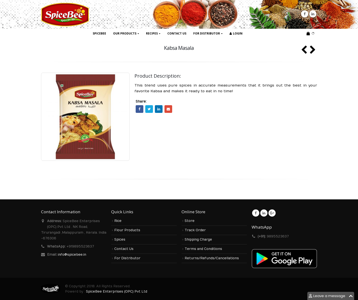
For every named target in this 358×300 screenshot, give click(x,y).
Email (168, 109)
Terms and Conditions (203, 249)
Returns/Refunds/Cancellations (212, 258)
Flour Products (127, 230)
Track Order (195, 230)
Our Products (124, 33)
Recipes (152, 33)
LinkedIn (159, 109)
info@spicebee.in (72, 255)
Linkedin (263, 213)
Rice (117, 221)
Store (189, 221)
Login (236, 33)
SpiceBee (99, 33)
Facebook (139, 109)
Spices (119, 240)
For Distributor (206, 33)
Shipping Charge (198, 240)
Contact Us (176, 33)
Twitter (149, 109)
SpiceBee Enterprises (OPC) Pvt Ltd (116, 292)
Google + (272, 213)
